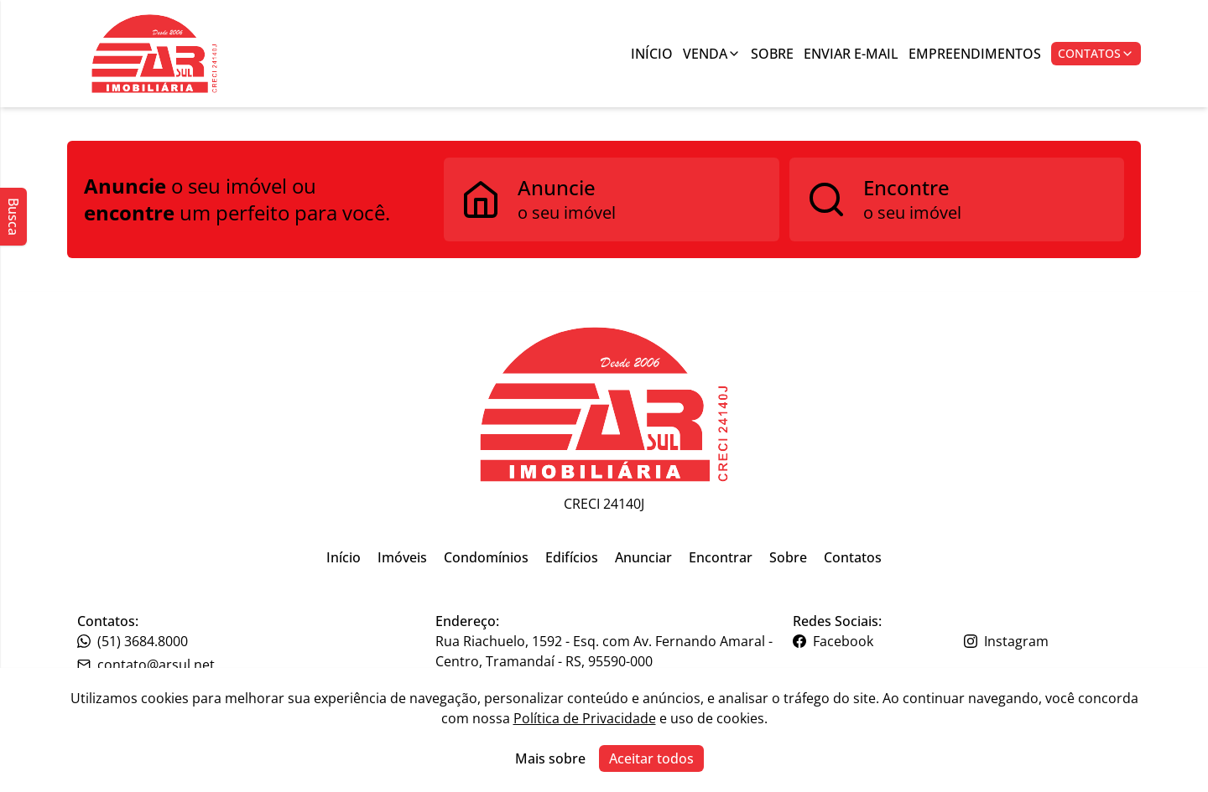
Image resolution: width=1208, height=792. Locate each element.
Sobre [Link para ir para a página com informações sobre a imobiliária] (772, 53)
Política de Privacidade (584, 718)
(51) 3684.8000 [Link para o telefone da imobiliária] (132, 641)
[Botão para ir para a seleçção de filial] (154, 53)
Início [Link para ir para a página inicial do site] (343, 557)
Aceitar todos (651, 758)
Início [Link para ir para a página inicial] (652, 53)
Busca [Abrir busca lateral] (13, 217)
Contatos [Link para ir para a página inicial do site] (853, 557)
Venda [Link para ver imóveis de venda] (712, 53)
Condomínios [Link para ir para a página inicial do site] (486, 557)
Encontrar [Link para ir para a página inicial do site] (720, 557)
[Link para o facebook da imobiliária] (876, 641)
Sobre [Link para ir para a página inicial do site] (788, 557)
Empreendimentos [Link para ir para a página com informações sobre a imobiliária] (975, 53)
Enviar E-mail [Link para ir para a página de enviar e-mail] (851, 53)
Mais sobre (550, 758)
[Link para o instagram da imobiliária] (1047, 641)
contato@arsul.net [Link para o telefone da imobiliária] (146, 664)
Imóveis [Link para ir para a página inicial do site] (402, 557)
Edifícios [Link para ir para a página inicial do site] (571, 557)
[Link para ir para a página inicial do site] (604, 404)
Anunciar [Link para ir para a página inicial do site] (643, 557)
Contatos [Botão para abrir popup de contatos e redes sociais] (1096, 53)
